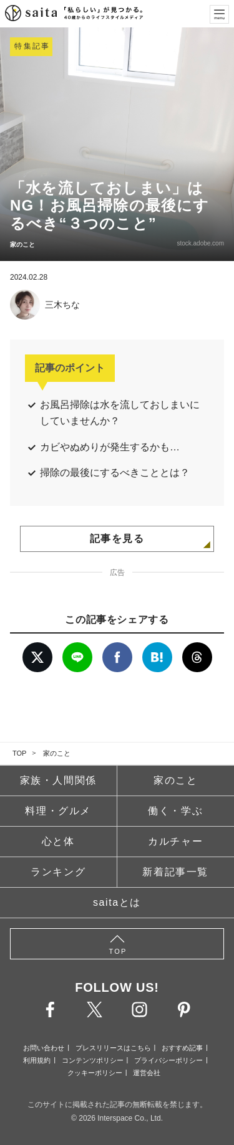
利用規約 (37, 1060)
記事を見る (117, 538)
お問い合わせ (43, 1048)
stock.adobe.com (200, 243)
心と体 (58, 841)
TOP (19, 753)
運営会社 (146, 1072)
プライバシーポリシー (168, 1060)
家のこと (57, 753)
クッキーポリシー (94, 1072)
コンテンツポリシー (93, 1060)
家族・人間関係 (58, 780)
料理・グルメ (58, 810)
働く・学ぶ (175, 810)
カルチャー (175, 841)
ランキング (58, 872)
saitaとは (117, 902)
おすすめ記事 (182, 1048)
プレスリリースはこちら (113, 1048)
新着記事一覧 (175, 872)
